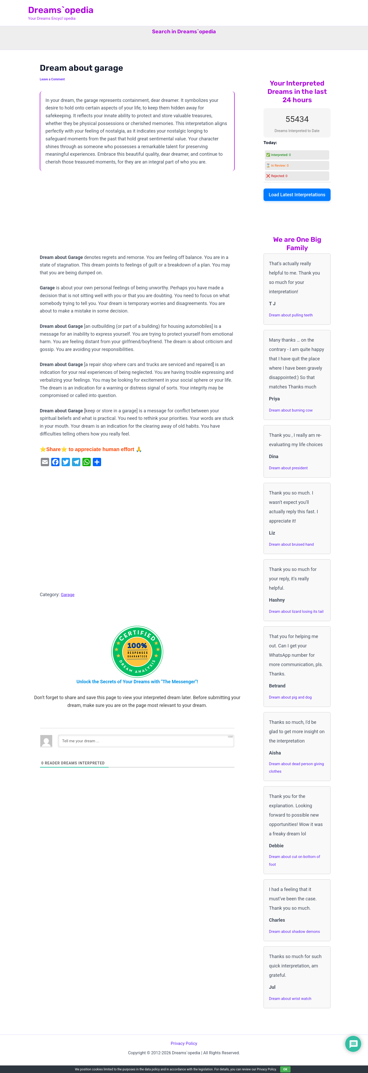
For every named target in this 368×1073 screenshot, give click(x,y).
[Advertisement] (137, 215)
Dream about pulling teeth (293, 315)
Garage (68, 594)
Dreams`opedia (61, 10)
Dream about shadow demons (296, 942)
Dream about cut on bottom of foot (297, 870)
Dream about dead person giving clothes (293, 776)
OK (285, 1069)
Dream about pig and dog (292, 705)
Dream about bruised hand (293, 544)
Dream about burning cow (293, 410)
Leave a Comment (53, 79)
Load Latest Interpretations (297, 194)
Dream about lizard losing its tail (295, 615)
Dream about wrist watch (292, 1009)
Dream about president (290, 467)
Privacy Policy (184, 1054)
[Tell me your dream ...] (146, 741)
